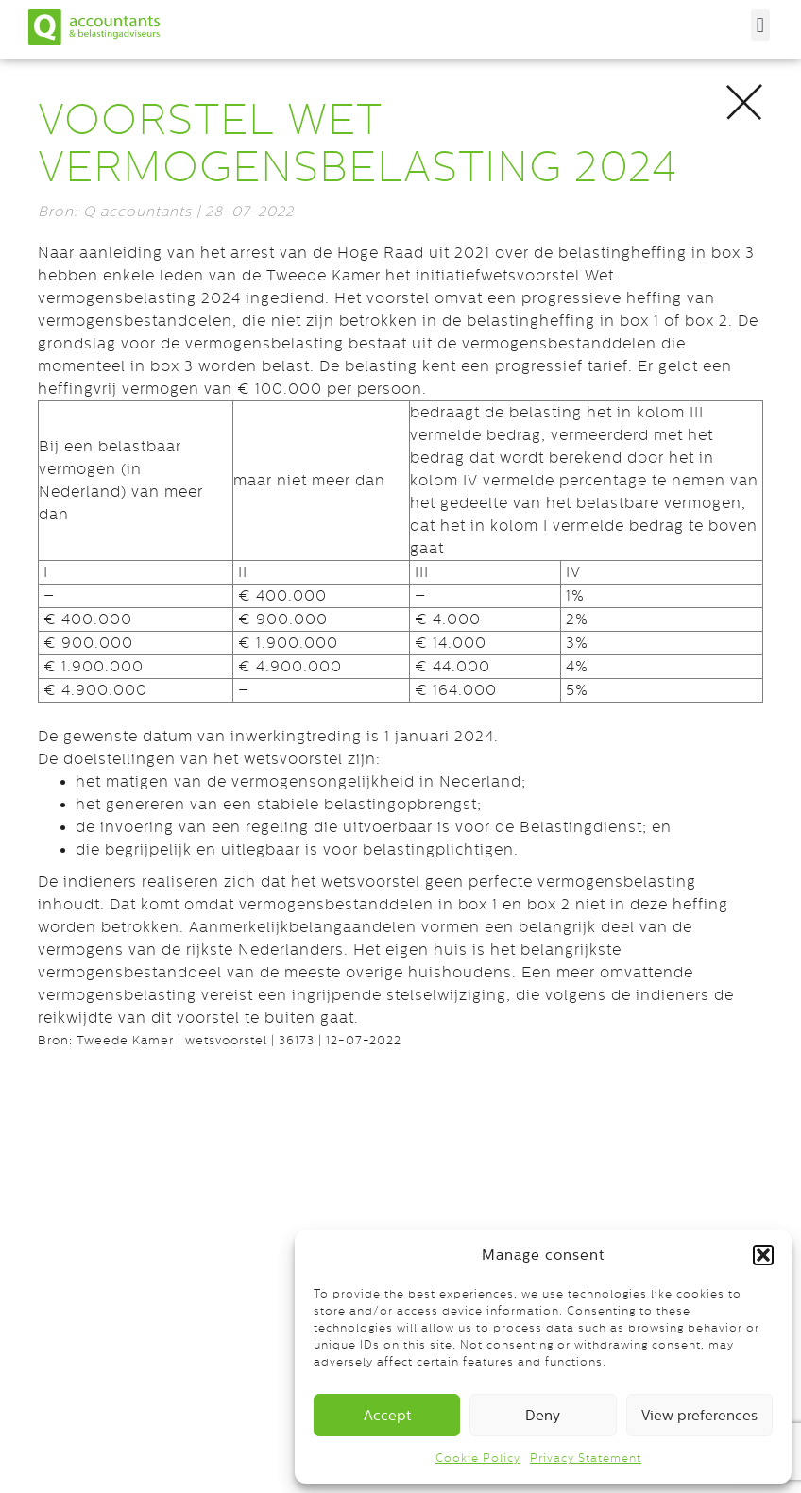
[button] (763, 1255)
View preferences (699, 1415)
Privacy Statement (585, 1458)
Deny (542, 1415)
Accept (387, 1415)
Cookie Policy (477, 1458)
